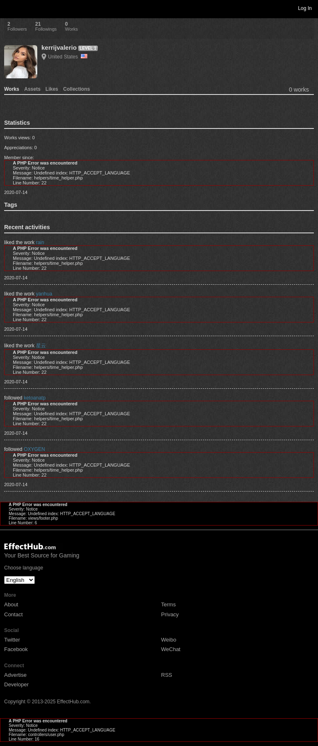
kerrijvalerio (59, 47)
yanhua (44, 294)
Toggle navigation (10, 8)
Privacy (170, 614)
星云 (41, 346)
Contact (13, 614)
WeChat (171, 649)
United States (67, 57)
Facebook (16, 649)
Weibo (168, 640)
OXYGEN (34, 449)
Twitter (12, 640)
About (11, 604)
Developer (16, 684)
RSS (166, 675)
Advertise (15, 675)
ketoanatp (35, 398)
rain (40, 242)
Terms (168, 604)
